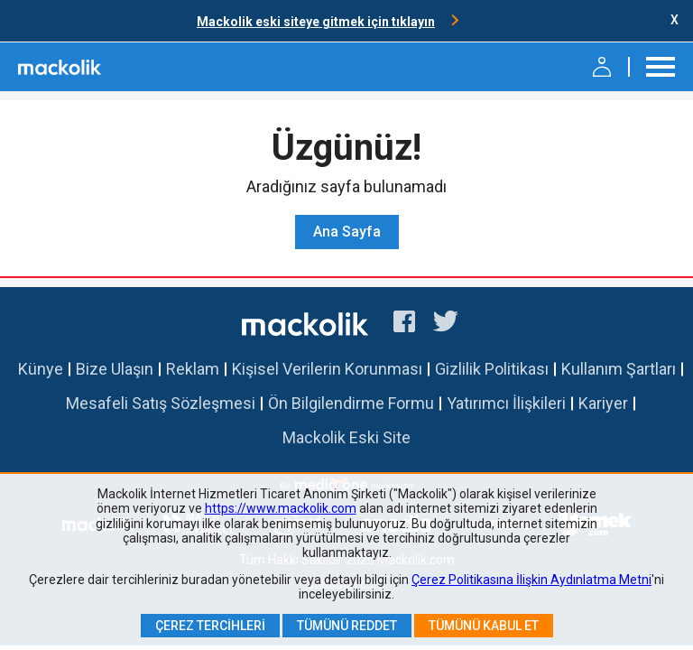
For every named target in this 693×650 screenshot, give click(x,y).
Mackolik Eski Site (346, 437)
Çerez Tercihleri (210, 625)
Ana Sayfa (347, 231)
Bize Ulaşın (114, 368)
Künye (40, 368)
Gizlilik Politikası (492, 368)
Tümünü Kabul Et (484, 625)
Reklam (192, 368)
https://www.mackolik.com (280, 508)
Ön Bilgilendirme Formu (351, 403)
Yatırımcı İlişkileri (506, 403)
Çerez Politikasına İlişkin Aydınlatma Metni (531, 579)
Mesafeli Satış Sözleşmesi (160, 403)
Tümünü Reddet (347, 625)
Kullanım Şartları (618, 368)
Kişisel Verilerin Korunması (327, 368)
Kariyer (603, 403)
